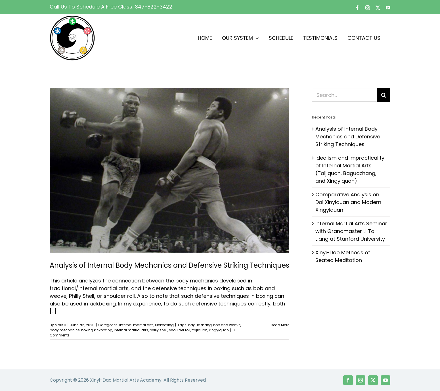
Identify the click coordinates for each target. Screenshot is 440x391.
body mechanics (65, 330)
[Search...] (344, 95)
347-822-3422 (153, 6)
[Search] (383, 95)
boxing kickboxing (96, 330)
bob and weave (226, 325)
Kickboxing (164, 325)
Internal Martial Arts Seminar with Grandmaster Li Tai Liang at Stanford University (351, 231)
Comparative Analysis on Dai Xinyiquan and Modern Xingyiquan (348, 202)
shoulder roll (179, 330)
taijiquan (200, 330)
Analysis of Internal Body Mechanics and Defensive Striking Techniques (169, 265)
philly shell (158, 330)
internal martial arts (136, 325)
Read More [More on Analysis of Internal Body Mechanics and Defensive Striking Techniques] (280, 325)
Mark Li (60, 325)
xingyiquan (219, 330)
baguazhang (200, 325)
